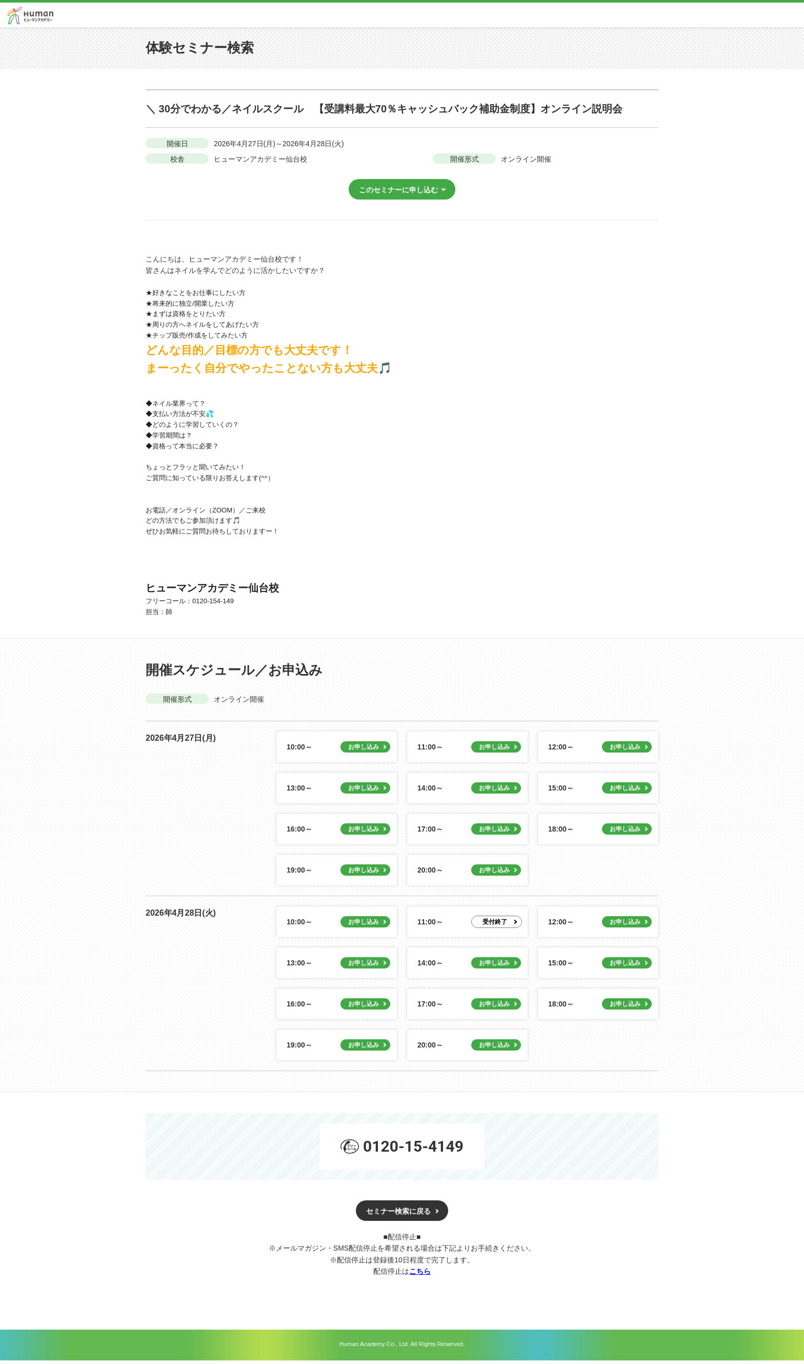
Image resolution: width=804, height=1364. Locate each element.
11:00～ (430, 751)
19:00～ (299, 874)
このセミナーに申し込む (398, 193)
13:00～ (299, 792)
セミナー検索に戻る (398, 1215)
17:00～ (430, 833)
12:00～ (561, 751)
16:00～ (299, 833)
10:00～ (299, 751)
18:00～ (561, 833)
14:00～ (430, 792)
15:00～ (561, 792)
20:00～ (430, 874)
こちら (420, 1275)
